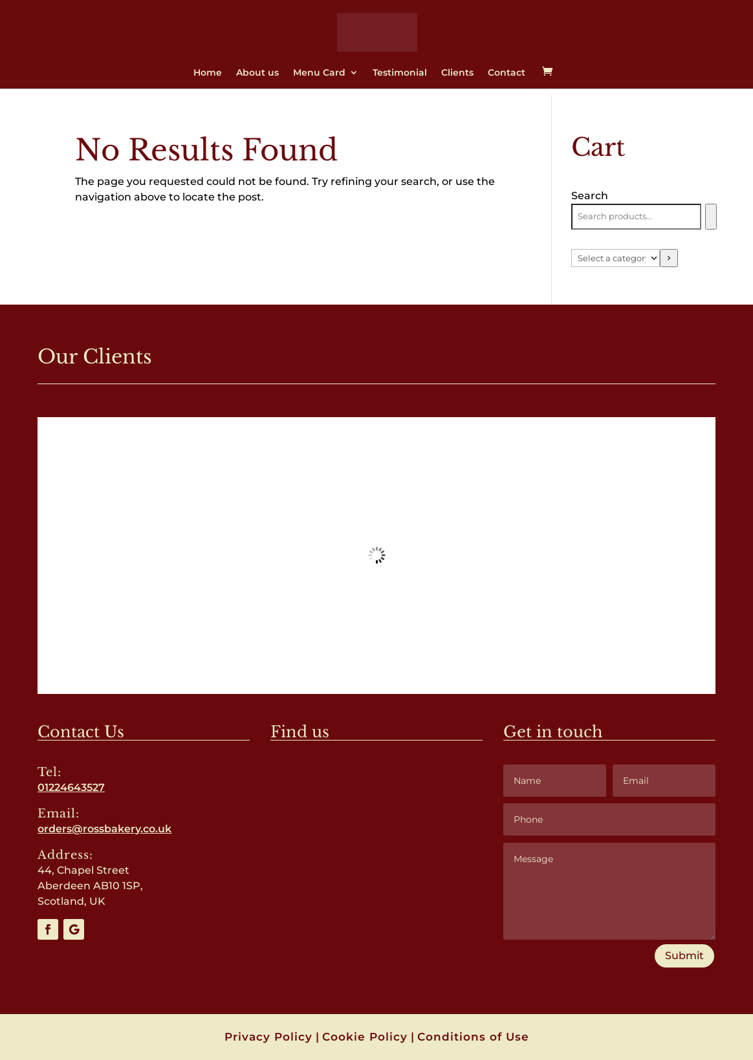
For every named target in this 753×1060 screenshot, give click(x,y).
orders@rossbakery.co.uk (104, 829)
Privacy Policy (268, 1036)
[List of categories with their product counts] (615, 258)
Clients (457, 73)
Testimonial (400, 73)
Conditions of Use (473, 1036)
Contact (506, 73)
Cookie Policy (365, 1036)
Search (589, 195)
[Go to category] (669, 258)
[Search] (710, 217)
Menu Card (319, 73)
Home (207, 73)
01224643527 (71, 787)
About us (257, 73)
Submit (684, 955)
